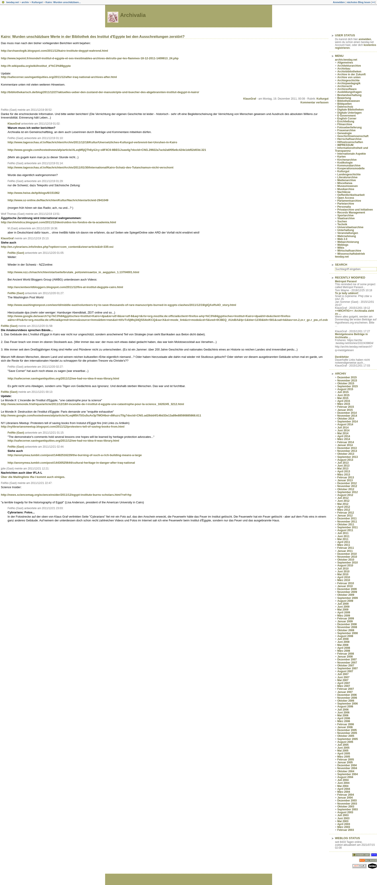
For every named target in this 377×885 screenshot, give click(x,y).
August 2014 (345, 424)
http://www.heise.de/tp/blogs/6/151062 (34, 193)
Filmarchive (344, 124)
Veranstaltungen (347, 233)
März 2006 (343, 721)
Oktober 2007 (345, 665)
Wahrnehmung (346, 236)
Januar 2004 (345, 797)
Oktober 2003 (345, 806)
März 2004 (343, 791)
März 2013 (343, 474)
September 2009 (347, 598)
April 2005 (343, 753)
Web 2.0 (342, 239)
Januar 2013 (345, 480)
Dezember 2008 (347, 624)
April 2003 (343, 824)
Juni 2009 (343, 606)
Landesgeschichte (349, 174)
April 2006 (343, 718)
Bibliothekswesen (348, 100)
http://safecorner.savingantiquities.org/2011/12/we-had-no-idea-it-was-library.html (63, 378)
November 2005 (347, 733)
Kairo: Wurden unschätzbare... (63, 2)
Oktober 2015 (345, 383)
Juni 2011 (343, 536)
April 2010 (343, 577)
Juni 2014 (343, 430)
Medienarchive (346, 180)
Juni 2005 (343, 747)
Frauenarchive (346, 130)
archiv (25, 2)
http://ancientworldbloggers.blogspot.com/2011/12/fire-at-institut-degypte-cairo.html (65, 287)
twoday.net (12, 2)
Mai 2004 (342, 786)
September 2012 (347, 492)
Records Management (351, 212)
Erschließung (345, 121)
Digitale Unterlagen (349, 112)
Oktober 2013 (345, 453)
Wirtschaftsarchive (349, 250)
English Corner (347, 118)
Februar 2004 (345, 794)
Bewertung (344, 98)
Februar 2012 (345, 512)
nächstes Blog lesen (358, 2)
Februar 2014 (345, 442)
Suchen (342, 221)
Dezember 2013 (347, 448)
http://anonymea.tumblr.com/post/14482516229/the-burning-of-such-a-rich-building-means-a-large (75, 455)
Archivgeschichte (348, 80)
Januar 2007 (345, 692)
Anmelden (339, 2)
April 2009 (343, 612)
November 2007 (347, 662)
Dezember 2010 (347, 553)
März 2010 (343, 580)
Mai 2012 (342, 504)
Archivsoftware (347, 89)
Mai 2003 (342, 821)
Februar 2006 (345, 724)
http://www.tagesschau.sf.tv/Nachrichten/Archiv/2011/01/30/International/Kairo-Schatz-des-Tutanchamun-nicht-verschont (90, 167)
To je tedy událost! (346, 293)
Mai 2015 (342, 398)
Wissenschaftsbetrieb (351, 253)
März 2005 (343, 756)
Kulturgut (37, 2)
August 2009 (345, 600)
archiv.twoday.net (346, 59)
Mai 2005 (342, 750)
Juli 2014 (343, 427)
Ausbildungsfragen (349, 92)
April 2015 (343, 401)
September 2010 (347, 562)
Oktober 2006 (345, 700)
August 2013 (345, 459)
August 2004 (345, 777)
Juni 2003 (343, 818)
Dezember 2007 (347, 659)
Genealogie (344, 133)
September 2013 (347, 457)
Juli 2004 (343, 780)
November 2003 (347, 803)
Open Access (345, 197)
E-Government (346, 115)
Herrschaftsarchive (349, 139)
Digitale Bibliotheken (350, 109)
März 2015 (343, 404)
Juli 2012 (343, 498)
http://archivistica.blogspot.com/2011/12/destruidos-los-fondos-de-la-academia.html (58, 222)
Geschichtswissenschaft (353, 136)
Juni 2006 (343, 712)
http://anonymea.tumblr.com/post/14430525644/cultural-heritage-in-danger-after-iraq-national (71, 462)
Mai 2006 (342, 715)
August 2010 (345, 565)
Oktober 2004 (345, 771)
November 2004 (347, 768)
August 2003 (345, 812)
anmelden (365, 39)
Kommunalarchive (349, 165)
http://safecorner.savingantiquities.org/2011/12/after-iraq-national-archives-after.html (59, 77)
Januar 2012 (345, 515)
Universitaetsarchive (350, 227)
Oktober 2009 (345, 594)
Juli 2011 (343, 533)
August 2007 (345, 671)
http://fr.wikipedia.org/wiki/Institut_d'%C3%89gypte (36, 66)
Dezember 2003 (347, 800)
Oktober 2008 (345, 630)
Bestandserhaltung (349, 95)
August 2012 (345, 495)
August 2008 (345, 636)
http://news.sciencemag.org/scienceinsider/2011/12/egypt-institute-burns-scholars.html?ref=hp (66, 494)
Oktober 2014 (345, 418)
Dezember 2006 (347, 695)
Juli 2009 (343, 603)
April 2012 (343, 506)
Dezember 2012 (347, 483)
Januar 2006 (345, 727)
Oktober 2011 (345, 524)
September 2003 (347, 809)
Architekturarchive (349, 65)
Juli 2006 (343, 709)
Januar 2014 (345, 445)
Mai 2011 (342, 539)
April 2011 (343, 542)
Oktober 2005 (345, 736)
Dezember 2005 (347, 730)
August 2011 (345, 530)
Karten (341, 156)
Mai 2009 (342, 609)
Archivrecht (344, 86)
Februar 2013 (345, 477)
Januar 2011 (345, 551)
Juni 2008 (343, 641)
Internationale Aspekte (351, 153)
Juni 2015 (343, 395)
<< (373, 2)
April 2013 (343, 471)
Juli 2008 (343, 639)
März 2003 (343, 827)
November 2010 (347, 556)
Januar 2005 (345, 762)
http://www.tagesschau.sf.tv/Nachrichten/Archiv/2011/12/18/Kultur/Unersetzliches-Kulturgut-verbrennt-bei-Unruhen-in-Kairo (92, 142)
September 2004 (347, 774)
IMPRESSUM (345, 145)
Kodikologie (345, 162)
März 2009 (343, 615)
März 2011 (343, 545)
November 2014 (347, 415)
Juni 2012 (343, 500)
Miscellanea (344, 183)
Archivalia (133, 15)
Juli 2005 (343, 744)
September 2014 (347, 421)
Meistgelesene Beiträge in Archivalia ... (351, 336)
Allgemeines (345, 62)
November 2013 (347, 451)
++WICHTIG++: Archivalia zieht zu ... (354, 312)
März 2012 (343, 509)
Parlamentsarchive (349, 200)
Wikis (340, 247)
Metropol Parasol (346, 281)
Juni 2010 (343, 571)
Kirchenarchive (347, 159)
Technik (342, 224)
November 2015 (347, 380)
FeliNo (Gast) (16, 252)
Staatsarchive (346, 218)
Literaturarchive (347, 177)
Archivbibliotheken (349, 71)
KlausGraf (249, 98)
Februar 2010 (345, 583)
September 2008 (347, 633)
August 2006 (345, 706)
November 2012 (347, 486)
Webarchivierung (348, 242)
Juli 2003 (343, 815)
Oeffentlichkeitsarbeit (351, 195)
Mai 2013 (342, 468)
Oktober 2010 (345, 559)
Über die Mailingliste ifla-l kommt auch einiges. (33, 477)
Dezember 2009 (347, 589)
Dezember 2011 (347, 518)
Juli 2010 (343, 568)
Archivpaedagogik (349, 83)
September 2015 (347, 386)
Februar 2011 (345, 547)
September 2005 (347, 739)
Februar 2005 (345, 759)
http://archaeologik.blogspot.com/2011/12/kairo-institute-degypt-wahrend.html (54, 50)
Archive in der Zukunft (351, 74)
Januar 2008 (345, 656)
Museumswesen (347, 186)
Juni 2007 (343, 677)
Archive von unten (349, 77)
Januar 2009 (345, 621)
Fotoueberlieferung (349, 127)
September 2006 (347, 703)
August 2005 (345, 742)
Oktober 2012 (345, 489)
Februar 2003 (345, 830)
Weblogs (342, 244)
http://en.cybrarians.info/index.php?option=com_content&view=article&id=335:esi (57, 246)
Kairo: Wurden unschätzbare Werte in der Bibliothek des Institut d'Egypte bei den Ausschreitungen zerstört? (93, 37)
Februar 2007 (345, 688)
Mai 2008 (342, 645)
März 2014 (343, 439)
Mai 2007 (342, 680)
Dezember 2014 (347, 412)
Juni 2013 (343, 465)
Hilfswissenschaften (350, 142)
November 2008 (347, 627)
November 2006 (347, 697)
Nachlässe (344, 192)
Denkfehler (342, 357)
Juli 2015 (343, 392)
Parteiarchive (345, 203)
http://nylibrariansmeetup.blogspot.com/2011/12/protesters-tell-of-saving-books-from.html (62, 426)
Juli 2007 (343, 674)
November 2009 (347, 592)
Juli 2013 (343, 462)
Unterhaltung (345, 230)
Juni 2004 (343, 783)
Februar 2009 (345, 618)
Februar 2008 (345, 653)
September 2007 (347, 668)
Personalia (344, 206)
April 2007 (343, 683)
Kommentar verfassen (314, 102)
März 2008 (343, 650)
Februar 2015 (345, 406)
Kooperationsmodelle (351, 168)
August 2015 (345, 389)
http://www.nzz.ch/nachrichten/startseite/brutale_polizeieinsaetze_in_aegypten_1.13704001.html (73, 272)
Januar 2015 (345, 410)
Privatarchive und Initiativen (355, 209)
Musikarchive (345, 189)
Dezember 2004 (347, 765)
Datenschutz (345, 106)
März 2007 (343, 686)
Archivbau (344, 68)
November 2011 (347, 521)
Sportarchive (345, 215)
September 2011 (347, 527)
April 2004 (343, 789)
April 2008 (343, 647)
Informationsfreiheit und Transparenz (351, 149)
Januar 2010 (345, 586)
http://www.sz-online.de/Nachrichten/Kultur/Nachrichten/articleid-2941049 (58, 200)
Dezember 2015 (347, 377)
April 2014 (343, 436)
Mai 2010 (342, 574)
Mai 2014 (342, 433)
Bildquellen (344, 103)
